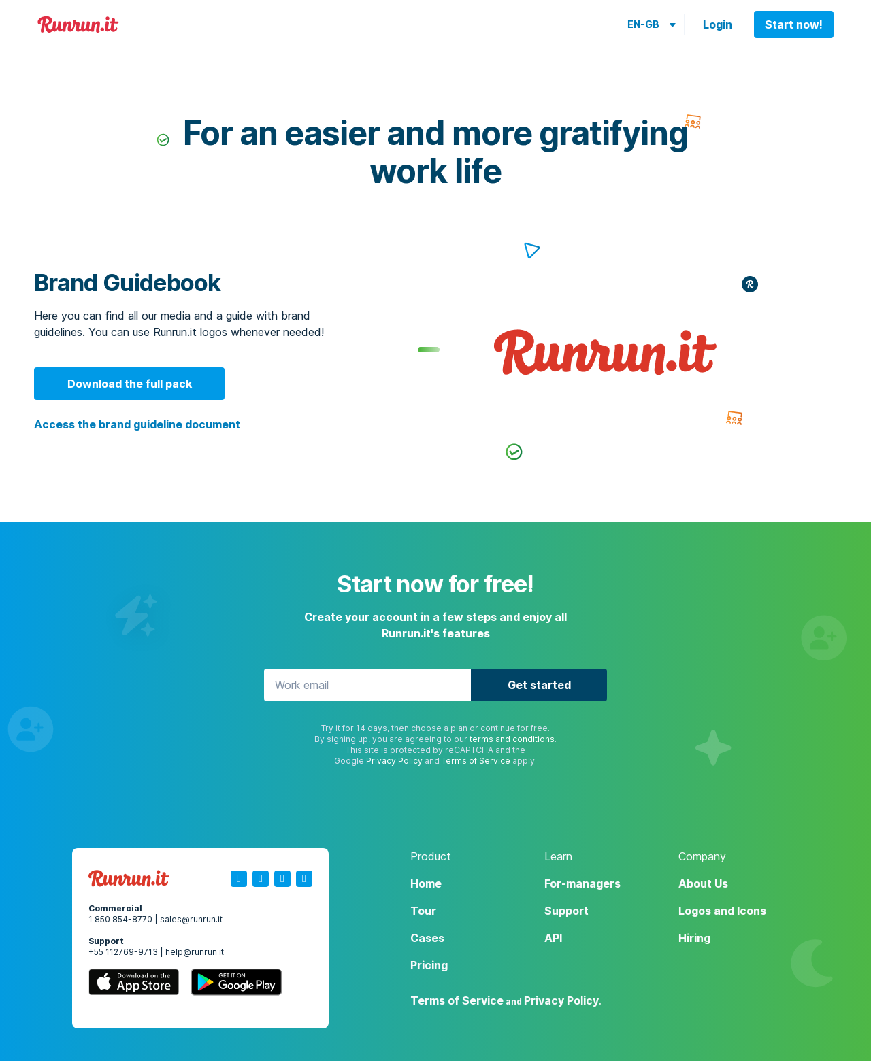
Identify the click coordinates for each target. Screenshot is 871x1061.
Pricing (429, 965)
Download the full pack (129, 383)
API (553, 938)
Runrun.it (78, 24)
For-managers (582, 883)
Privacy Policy (394, 761)
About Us (703, 883)
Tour (423, 910)
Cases (427, 938)
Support (566, 910)
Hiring (694, 938)
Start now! (794, 24)
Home (426, 883)
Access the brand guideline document (137, 424)
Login (717, 24)
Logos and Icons (722, 910)
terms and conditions (512, 739)
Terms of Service (476, 761)
